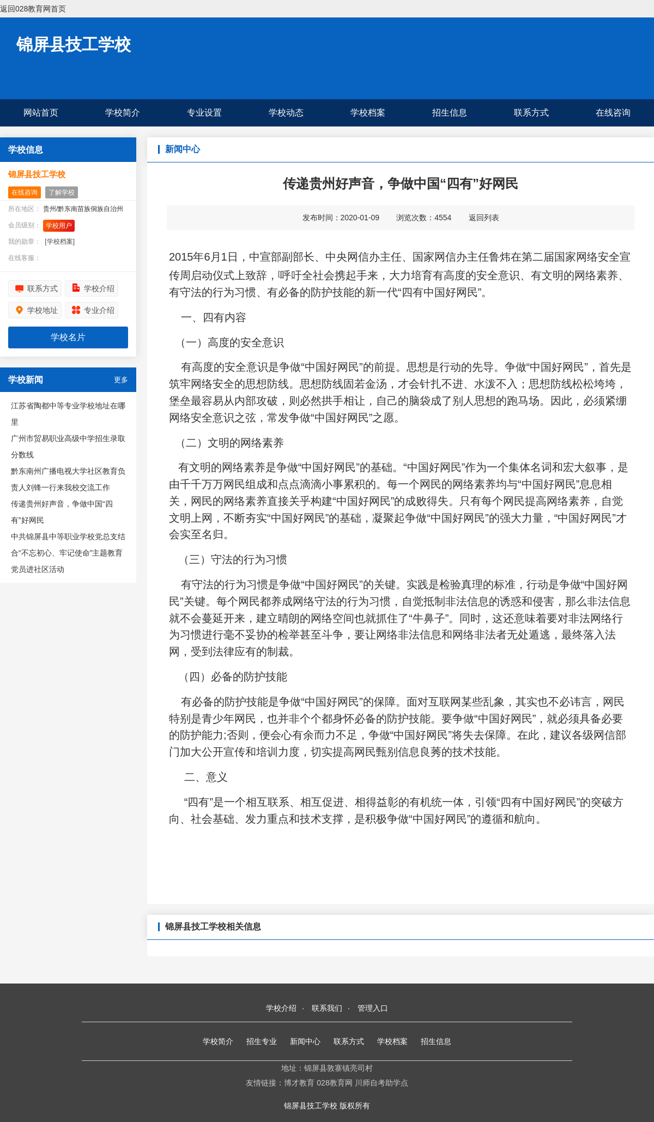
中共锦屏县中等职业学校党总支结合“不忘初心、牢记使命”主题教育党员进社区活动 (68, 553)
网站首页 (40, 112)
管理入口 (373, 1008)
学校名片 (68, 337)
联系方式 (531, 112)
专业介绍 (99, 310)
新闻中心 (305, 1041)
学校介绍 (99, 288)
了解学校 (62, 192)
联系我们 (327, 1008)
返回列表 (484, 217)
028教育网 (334, 1082)
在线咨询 (613, 112)
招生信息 (449, 112)
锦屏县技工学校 (73, 44)
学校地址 (42, 310)
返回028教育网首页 (33, 8)
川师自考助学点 (381, 1082)
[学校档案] (60, 241)
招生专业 (261, 1041)
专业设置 (204, 112)
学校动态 (286, 112)
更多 (121, 380)
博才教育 (299, 1082)
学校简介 (122, 112)
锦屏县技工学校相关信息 (213, 926)
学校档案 (367, 112)
